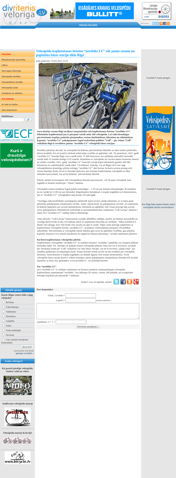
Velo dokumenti (9, 110)
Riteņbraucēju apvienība (13, 60)
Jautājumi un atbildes (12, 93)
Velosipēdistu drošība (12, 82)
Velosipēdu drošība (11, 76)
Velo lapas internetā (11, 71)
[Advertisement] (88, 39)
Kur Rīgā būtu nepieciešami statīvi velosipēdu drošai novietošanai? (158, 206)
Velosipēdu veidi (10, 88)
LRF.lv (5, 65)
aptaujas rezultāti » (25, 353)
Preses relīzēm (88, 25)
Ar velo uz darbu (10, 104)
